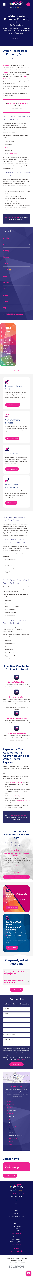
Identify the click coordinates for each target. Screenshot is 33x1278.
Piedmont (11, 1141)
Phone (5, 1018)
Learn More (12, 907)
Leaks (6, 147)
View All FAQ (16, 989)
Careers (17, 1210)
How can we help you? (8, 1039)
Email (7, 362)
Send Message (16, 1064)
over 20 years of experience (16, 782)
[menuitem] (15, 238)
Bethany (11, 1104)
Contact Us (11, 503)
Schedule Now (12, 404)
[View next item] (18, 370)
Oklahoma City (13, 1138)
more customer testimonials (16, 877)
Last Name (5, 1013)
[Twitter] (11, 1251)
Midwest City (12, 1126)
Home (16, 1203)
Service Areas (12, 438)
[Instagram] (21, 1251)
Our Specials (12, 469)
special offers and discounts (22, 800)
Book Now (16, 38)
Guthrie (11, 1120)
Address (5, 1029)
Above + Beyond (7, 65)
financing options (19, 796)
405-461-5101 (16, 1196)
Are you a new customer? (9, 1034)
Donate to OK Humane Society (16, 1216)
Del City (11, 1113)
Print (13, 362)
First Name (6, 1008)
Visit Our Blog (10, 1175)
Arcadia (11, 1101)
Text (2, 362)
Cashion (11, 1107)
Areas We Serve (16, 1207)
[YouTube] (18, 1251)
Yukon (10, 1144)
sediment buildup (13, 153)
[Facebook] (15, 1251)
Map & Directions (16, 1233)
